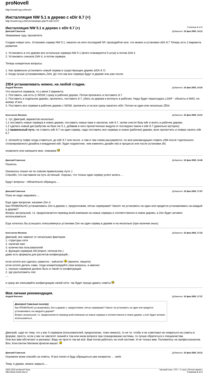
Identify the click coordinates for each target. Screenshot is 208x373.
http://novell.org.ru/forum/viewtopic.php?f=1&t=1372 (32, 21)
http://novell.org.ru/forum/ (18, 9)
